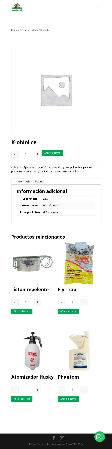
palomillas (76, 167)
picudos (87, 167)
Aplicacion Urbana (29, 29)
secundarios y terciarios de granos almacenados (51, 171)
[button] (99, 436)
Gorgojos (63, 167)
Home (14, 29)
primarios (16, 171)
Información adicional (30, 181)
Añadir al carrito (52, 152)
